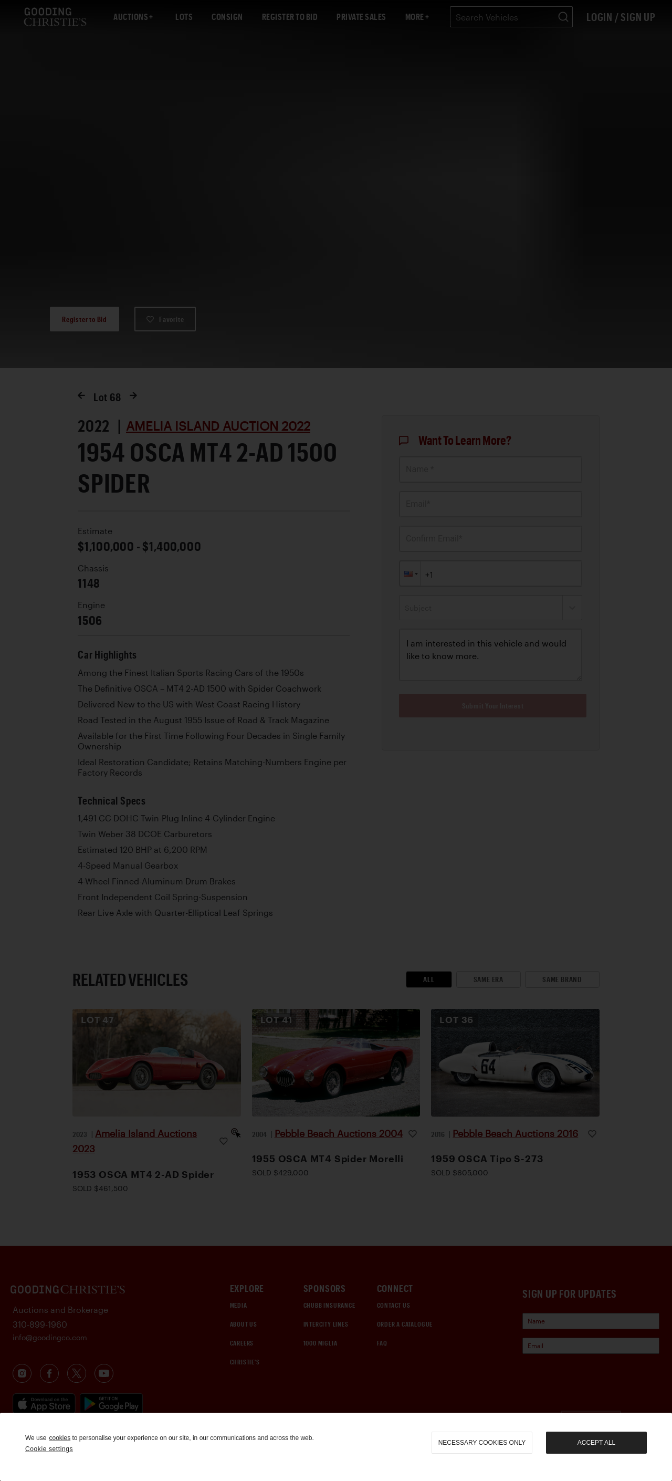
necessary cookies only (482, 1442)
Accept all (596, 1442)
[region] (336, 1447)
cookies (59, 1438)
